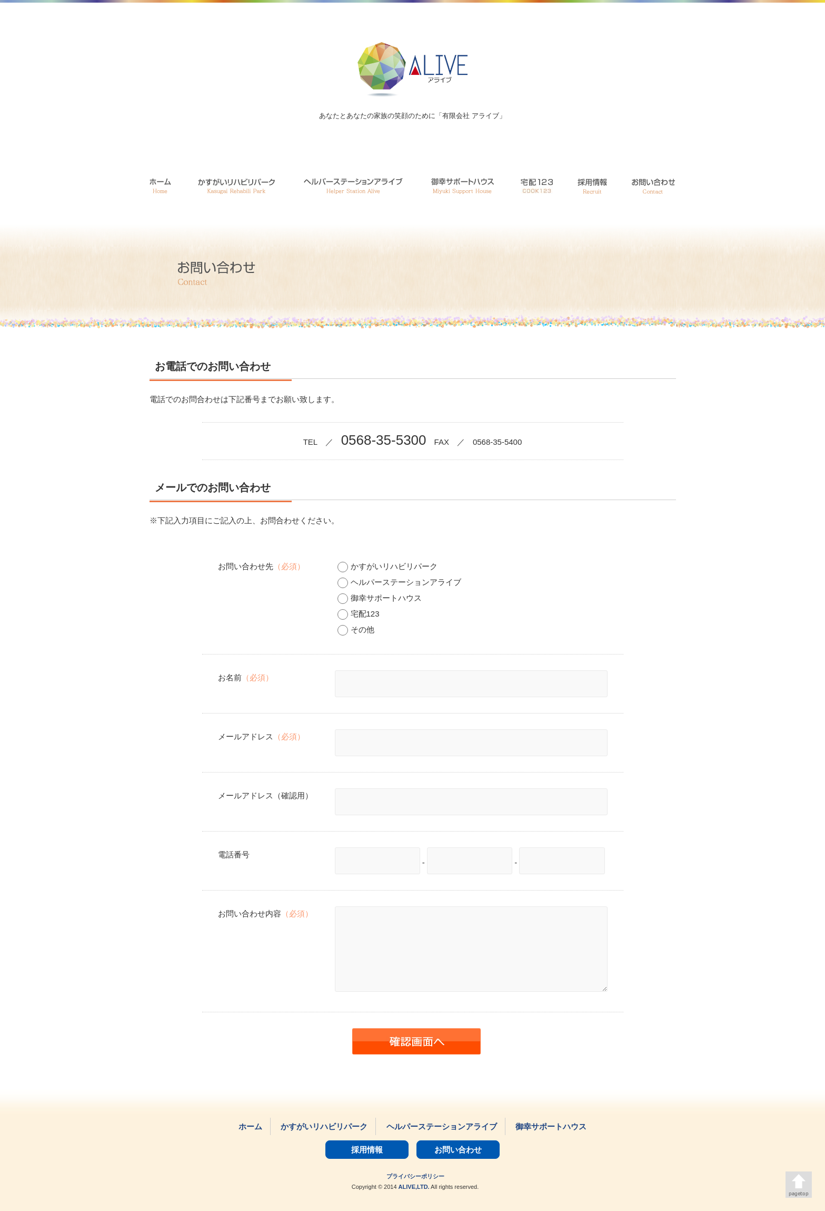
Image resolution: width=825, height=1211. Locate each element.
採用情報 (367, 1149)
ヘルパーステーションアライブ (399, 582)
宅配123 (358, 613)
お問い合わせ (458, 1149)
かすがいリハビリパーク (387, 566)
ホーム (250, 1126)
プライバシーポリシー (415, 1176)
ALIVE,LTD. (414, 1187)
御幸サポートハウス (379, 597)
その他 (355, 629)
